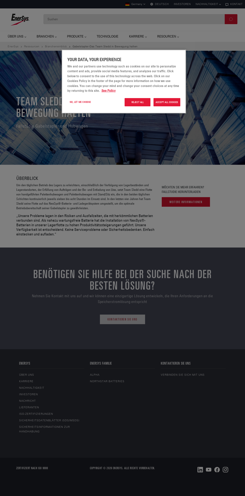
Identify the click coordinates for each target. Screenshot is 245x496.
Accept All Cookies (167, 102)
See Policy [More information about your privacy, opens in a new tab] (108, 91)
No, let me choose (80, 101)
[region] (124, 81)
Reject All (137, 102)
